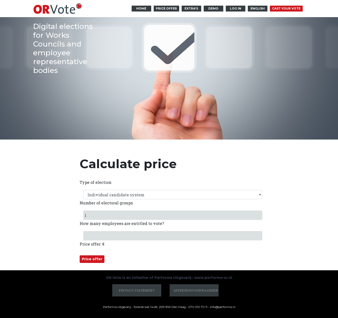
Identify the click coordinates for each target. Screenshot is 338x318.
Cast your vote (286, 8)
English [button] (257, 8)
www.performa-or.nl (213, 277)
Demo (213, 8)
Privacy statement (137, 290)
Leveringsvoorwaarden (196, 290)
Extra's (191, 8)
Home (141, 8)
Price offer (166, 8)
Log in (235, 8)
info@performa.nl (222, 307)
